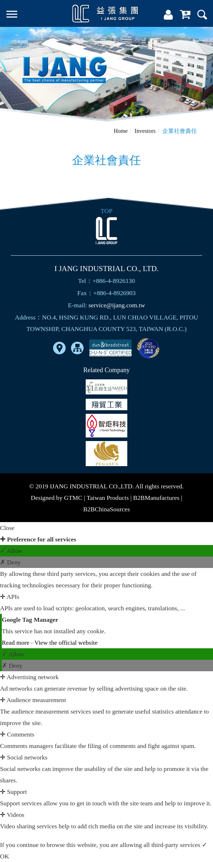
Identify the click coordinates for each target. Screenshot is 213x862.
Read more (16, 642)
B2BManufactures (156, 497)
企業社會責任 (179, 132)
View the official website (66, 642)
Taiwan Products (107, 497)
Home (121, 132)
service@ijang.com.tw (117, 305)
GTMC (73, 497)
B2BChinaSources (106, 509)
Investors (145, 132)
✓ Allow (11, 550)
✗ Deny (10, 562)
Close (7, 527)
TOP (107, 210)
